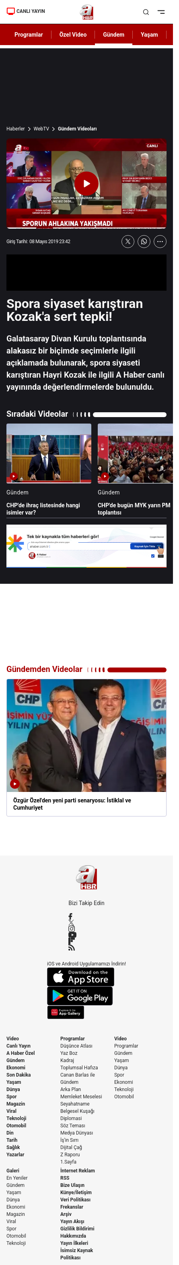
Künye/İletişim (76, 1192)
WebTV (41, 129)
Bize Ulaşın (72, 1185)
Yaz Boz (68, 1053)
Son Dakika (18, 1075)
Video (12, 1039)
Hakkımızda (73, 1236)
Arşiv (66, 1214)
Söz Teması (72, 1126)
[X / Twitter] (86, 923)
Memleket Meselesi (81, 1097)
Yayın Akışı (72, 1221)
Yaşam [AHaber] (149, 34)
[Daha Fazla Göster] (160, 241)
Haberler (15, 129)
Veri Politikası (75, 1200)
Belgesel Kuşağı (77, 1111)
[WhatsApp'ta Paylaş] (144, 241)
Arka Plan (70, 1089)
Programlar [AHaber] (28, 34)
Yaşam (13, 1082)
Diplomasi (71, 1118)
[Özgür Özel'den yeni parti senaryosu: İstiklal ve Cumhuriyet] (86, 747)
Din (10, 1133)
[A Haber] (87, 12)
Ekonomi (15, 1068)
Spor (11, 1097)
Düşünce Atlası (76, 1046)
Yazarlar (15, 1155)
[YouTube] (86, 935)
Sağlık (13, 1147)
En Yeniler (17, 1178)
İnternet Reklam (77, 1171)
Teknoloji (16, 1118)
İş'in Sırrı (69, 1140)
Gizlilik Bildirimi (77, 1229)
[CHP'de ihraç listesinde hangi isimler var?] (48, 470)
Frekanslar (71, 1207)
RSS (64, 1178)
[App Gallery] (86, 1012)
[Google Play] (86, 996)
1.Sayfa (68, 1162)
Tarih (11, 1140)
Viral (11, 1111)
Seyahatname (75, 1104)
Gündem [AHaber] (113, 34)
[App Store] (86, 976)
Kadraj (67, 1060)
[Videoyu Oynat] (86, 184)
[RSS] (86, 947)
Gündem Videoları (77, 129)
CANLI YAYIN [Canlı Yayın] (25, 11)
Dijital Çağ (71, 1147)
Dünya (13, 1089)
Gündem (15, 1060)
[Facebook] (86, 916)
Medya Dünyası (76, 1133)
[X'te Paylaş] (127, 241)
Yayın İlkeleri (74, 1243)
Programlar (72, 1039)
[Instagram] (86, 929)
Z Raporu (70, 1155)
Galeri (12, 1171)
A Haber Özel (20, 1053)
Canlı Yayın (18, 1046)
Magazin (15, 1104)
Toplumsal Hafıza (79, 1068)
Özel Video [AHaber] (73, 34)
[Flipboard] (86, 941)
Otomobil (16, 1126)
